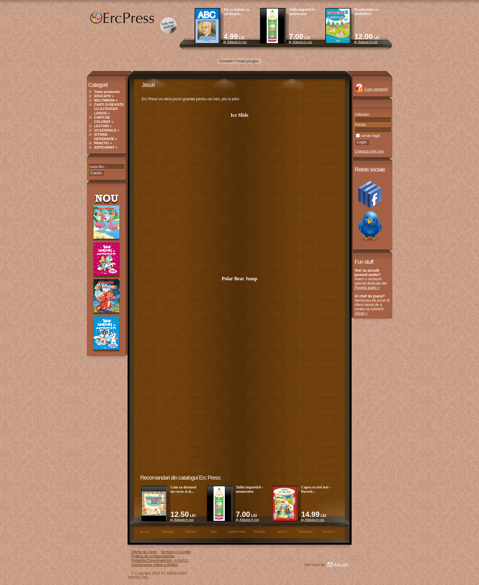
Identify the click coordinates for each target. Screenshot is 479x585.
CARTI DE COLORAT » (103, 119)
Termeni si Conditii (176, 552)
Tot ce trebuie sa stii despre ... (236, 11)
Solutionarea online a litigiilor (154, 565)
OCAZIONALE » (106, 130)
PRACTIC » (103, 143)
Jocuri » (361, 313)
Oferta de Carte (144, 552)
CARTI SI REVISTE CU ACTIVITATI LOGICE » (109, 109)
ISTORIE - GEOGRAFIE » (105, 137)
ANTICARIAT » (105, 147)
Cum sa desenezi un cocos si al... (183, 489)
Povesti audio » (367, 287)
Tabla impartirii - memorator (302, 11)
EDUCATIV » (104, 96)
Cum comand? (376, 89)
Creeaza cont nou (369, 151)
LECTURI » (103, 126)
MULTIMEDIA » (106, 100)
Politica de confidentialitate (153, 556)
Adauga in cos (235, 42)
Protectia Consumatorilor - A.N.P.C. (159, 560)
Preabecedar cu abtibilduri (366, 11)
